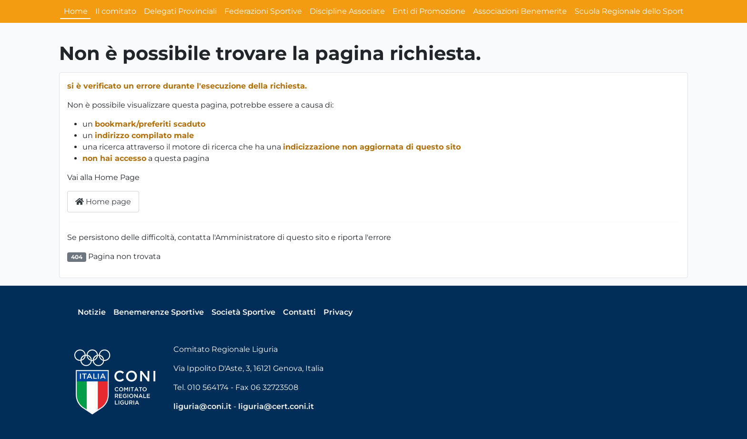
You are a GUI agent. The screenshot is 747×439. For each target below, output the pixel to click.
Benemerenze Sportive (158, 312)
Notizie (92, 312)
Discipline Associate (347, 11)
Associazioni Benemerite (520, 11)
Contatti (299, 312)
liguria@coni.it (202, 406)
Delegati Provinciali (180, 11)
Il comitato (115, 11)
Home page (103, 201)
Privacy (338, 312)
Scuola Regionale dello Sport (629, 11)
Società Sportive (243, 312)
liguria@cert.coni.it (276, 406)
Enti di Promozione (429, 11)
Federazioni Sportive (263, 11)
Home (76, 11)
